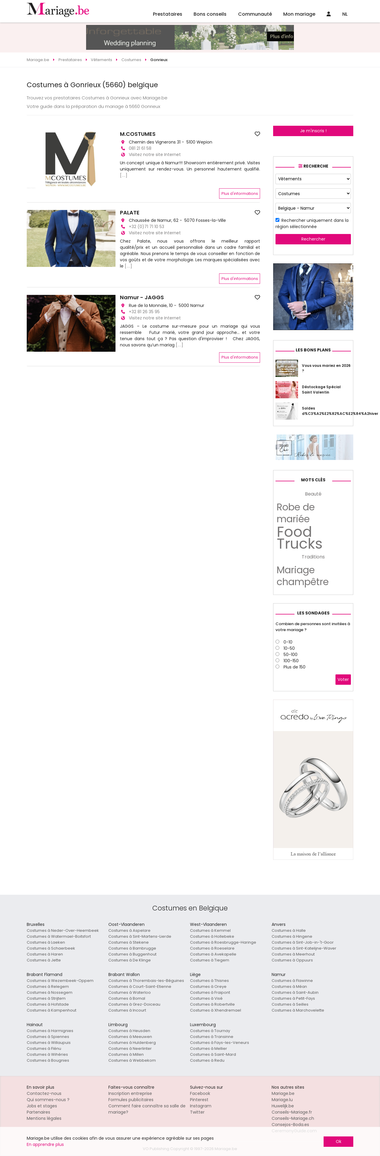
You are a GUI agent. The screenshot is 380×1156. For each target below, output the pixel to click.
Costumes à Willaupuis (49, 1042)
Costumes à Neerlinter (130, 1048)
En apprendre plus (45, 1144)
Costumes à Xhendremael (215, 1010)
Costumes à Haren (45, 954)
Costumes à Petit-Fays (293, 998)
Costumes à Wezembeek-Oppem (60, 980)
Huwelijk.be (283, 1106)
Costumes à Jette (44, 960)
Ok (338, 1141)
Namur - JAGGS (142, 297)
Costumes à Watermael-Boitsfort (59, 936)
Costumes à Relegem (48, 986)
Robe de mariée (296, 513)
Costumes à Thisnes (209, 980)
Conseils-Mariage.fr (292, 1112)
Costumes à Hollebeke (212, 936)
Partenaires (38, 1112)
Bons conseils (210, 14)
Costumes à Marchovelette (298, 1010)
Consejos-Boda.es (290, 1125)
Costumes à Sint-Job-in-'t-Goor (303, 942)
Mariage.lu (282, 1100)
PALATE (130, 212)
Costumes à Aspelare (129, 930)
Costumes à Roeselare (212, 948)
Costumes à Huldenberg (132, 1042)
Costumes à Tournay (210, 1031)
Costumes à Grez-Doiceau (134, 1004)
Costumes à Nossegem (49, 992)
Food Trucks (300, 538)
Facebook (200, 1093)
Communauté (255, 14)
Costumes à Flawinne (292, 980)
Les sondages (313, 613)
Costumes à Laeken (46, 942)
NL (345, 14)
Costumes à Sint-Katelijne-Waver (304, 948)
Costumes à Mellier (208, 1048)
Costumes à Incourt (127, 1010)
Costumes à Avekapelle (213, 954)
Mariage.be (283, 1093)
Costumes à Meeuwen (130, 1036)
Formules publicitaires (130, 1100)
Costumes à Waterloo (129, 992)
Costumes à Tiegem (209, 960)
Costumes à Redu (207, 1060)
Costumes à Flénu (44, 1048)
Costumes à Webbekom (132, 1060)
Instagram (200, 1106)
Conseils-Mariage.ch (293, 1118)
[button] (32, 238)
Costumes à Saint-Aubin (295, 992)
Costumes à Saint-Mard (213, 1054)
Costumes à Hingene (292, 936)
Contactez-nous (44, 1093)
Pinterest (199, 1100)
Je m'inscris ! (313, 131)
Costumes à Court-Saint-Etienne (139, 986)
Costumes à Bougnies (48, 1060)
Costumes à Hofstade (48, 1004)
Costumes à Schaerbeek (51, 948)
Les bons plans (313, 350)
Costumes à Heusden (129, 1031)
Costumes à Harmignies (50, 1031)
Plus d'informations (239, 193)
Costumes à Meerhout (293, 954)
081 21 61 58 (140, 148)
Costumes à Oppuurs (292, 960)
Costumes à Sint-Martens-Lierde (139, 936)
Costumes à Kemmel (210, 930)
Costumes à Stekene (128, 942)
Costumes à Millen (126, 1054)
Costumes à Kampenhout (51, 1010)
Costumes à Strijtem (46, 998)
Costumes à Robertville (212, 1004)
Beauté (313, 494)
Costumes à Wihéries (47, 1054)
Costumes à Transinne (211, 1036)
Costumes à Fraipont (210, 992)
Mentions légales (44, 1118)
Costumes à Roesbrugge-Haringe (223, 942)
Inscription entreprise (130, 1093)
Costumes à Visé (206, 998)
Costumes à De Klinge (129, 960)
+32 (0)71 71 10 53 (146, 227)
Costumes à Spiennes (48, 1036)
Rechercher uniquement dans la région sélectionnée (312, 223)
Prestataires (167, 14)
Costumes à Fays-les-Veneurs (219, 1042)
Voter (343, 679)
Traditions (313, 556)
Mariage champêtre (303, 575)
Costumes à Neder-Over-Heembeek (63, 930)
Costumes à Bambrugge (132, 948)
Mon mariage (299, 14)
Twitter (197, 1112)
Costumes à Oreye (208, 986)
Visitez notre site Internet (155, 154)
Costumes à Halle (289, 930)
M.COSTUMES (138, 134)
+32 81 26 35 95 (144, 312)
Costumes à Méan (289, 986)
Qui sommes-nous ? (48, 1100)
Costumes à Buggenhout (132, 954)
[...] (124, 175)
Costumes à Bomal (126, 998)
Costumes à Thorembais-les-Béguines (146, 980)
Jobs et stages (42, 1106)
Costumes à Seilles (290, 1004)
